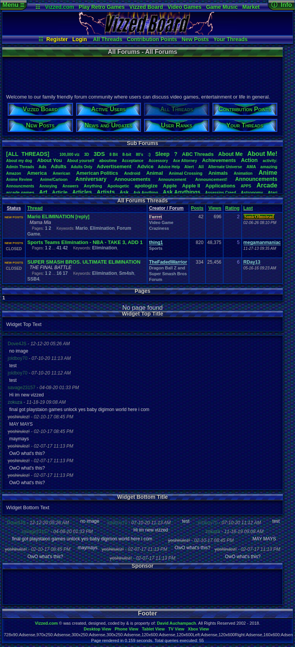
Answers (71, 186)
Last (248, 208)
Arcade (267, 185)
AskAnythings (182, 192)
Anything (93, 186)
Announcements (256, 179)
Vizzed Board (146, 7)
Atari (272, 192)
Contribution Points (152, 39)
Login (79, 39)
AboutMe (230, 154)
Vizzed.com (59, 7)
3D (86, 154)
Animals (218, 173)
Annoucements (132, 179)
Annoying (48, 186)
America (36, 173)
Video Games (184, 7)
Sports (155, 248)
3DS (99, 153)
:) (149, 154)
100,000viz (70, 154)
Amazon (13, 173)
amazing (268, 166)
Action (249, 160)
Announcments (20, 186)
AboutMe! (262, 153)
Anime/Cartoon (54, 179)
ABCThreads (198, 154)
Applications (220, 186)
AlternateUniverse (225, 167)
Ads (42, 166)
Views (214, 208)
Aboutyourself (80, 161)
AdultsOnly (81, 167)
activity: (270, 161)
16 (58, 273)
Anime (268, 172)
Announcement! (211, 179)
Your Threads (230, 39)
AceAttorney (185, 161)
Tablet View (153, 629)
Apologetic (118, 186)
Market (251, 7)
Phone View (126, 629)
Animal (154, 173)
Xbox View (198, 629)
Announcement (172, 179)
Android (132, 173)
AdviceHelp (169, 167)
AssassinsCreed (220, 193)
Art (43, 192)
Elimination (102, 228)
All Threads (107, 39)
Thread (35, 208)
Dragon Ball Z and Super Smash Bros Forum (168, 274)
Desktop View (97, 629)
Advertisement (115, 166)
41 (58, 248)
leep (162, 154)
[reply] (82, 216)
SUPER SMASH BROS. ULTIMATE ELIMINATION (84, 262)
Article (59, 192)
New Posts (195, 39)
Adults (58, 166)
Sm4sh (126, 273)
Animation (243, 173)
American (61, 173)
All (201, 166)
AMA (251, 166)
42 (65, 248)
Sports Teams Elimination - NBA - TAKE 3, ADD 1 (85, 242)
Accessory (158, 161)
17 (65, 273)
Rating (232, 208)
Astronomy (252, 192)
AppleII (191, 186)
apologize (145, 186)
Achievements (219, 160)
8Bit (113, 154)
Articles (82, 192)
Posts (197, 208)
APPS (246, 186)
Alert (189, 166)
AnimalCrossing (185, 173)
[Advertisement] (142, 74)
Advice (145, 166)
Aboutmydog (19, 161)
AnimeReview (19, 179)
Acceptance (132, 161)
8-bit (127, 154)
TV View (176, 629)
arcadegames (20, 192)
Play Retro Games (102, 7)
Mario (81, 228)
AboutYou (49, 160)
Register (57, 39)
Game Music (221, 7)
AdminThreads (20, 167)
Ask (124, 192)
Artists (105, 192)
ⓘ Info (281, 5)
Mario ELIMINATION (50, 216)
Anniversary (90, 179)
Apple (170, 186)
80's (139, 154)
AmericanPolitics (97, 173)
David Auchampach (176, 623)
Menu (13, 5)
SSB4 (33, 279)
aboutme (108, 160)
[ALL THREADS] (27, 154)
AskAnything (145, 193)
